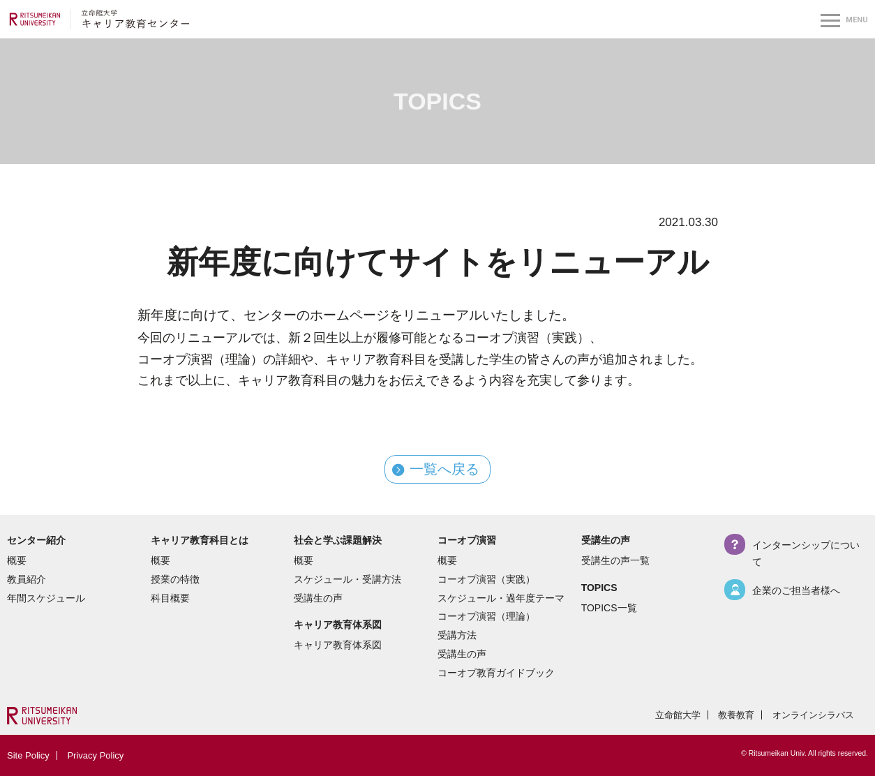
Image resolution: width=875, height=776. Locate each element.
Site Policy (28, 755)
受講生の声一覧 (615, 560)
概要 (17, 560)
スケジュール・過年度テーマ (501, 598)
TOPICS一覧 (609, 607)
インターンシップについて (806, 553)
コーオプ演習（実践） (486, 579)
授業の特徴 (175, 579)
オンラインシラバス (813, 715)
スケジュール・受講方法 (347, 579)
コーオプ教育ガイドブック (496, 672)
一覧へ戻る (444, 469)
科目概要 (170, 598)
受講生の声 (318, 598)
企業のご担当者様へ (796, 590)
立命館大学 (678, 715)
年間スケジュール (46, 598)
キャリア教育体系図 (338, 644)
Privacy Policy (95, 755)
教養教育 (736, 715)
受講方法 (457, 635)
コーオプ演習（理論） (486, 616)
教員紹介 (26, 579)
